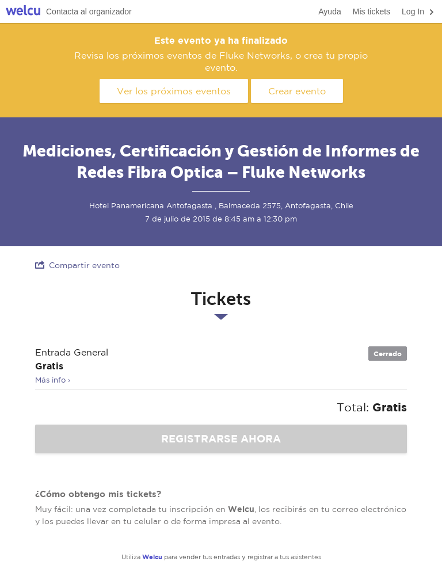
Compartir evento (77, 265)
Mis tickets (371, 11)
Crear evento (297, 91)
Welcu (23, 12)
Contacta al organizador (89, 11)
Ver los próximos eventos (174, 91)
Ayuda (329, 11)
